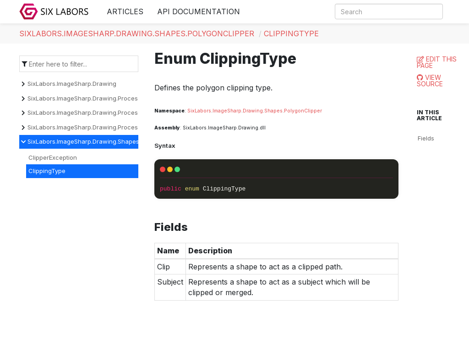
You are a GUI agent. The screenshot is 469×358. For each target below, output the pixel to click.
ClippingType (291, 33)
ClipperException (52, 157)
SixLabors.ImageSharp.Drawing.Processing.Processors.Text (112, 127)
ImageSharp (227, 111)
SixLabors (199, 111)
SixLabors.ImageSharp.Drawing (71, 83)
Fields (426, 138)
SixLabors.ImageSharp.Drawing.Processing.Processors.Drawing (118, 112)
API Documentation (198, 11)
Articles (125, 11)
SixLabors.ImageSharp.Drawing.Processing (88, 98)
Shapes (273, 111)
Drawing (253, 111)
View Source (430, 80)
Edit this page (437, 62)
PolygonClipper (303, 111)
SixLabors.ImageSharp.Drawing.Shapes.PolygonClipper (136, 33)
